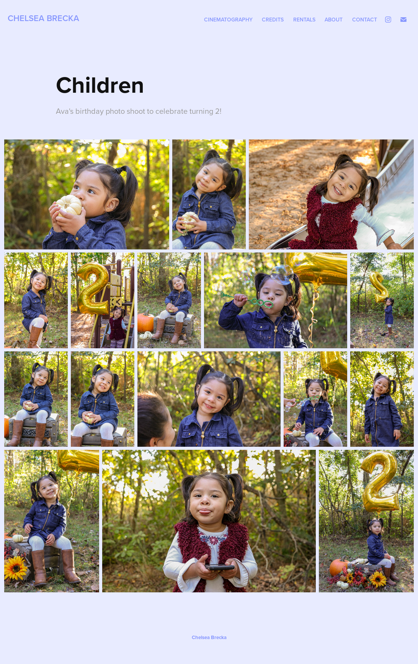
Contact (364, 19)
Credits (273, 19)
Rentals (304, 19)
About (334, 19)
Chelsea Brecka (43, 18)
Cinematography (228, 19)
